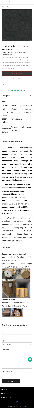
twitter (15, 91)
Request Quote (17, 74)
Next (29, 25)
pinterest (21, 91)
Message (5, 349)
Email (4, 333)
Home (4, 7)
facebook (9, 91)
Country (5, 341)
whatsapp (18, 91)
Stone (9, 7)
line (12, 91)
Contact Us (17, 79)
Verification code (8, 372)
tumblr (24, 91)
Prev (4, 25)
